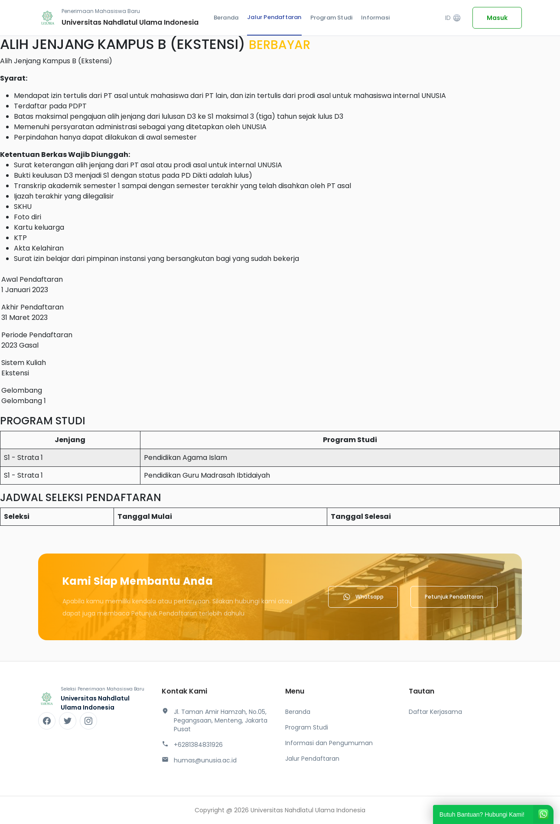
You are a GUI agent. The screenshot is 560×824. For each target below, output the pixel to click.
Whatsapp (363, 597)
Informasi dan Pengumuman (329, 743)
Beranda (226, 17)
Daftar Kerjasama (435, 711)
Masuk (497, 17)
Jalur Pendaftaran (274, 17)
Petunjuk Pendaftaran (454, 596)
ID (453, 18)
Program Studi (331, 17)
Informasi (375, 17)
